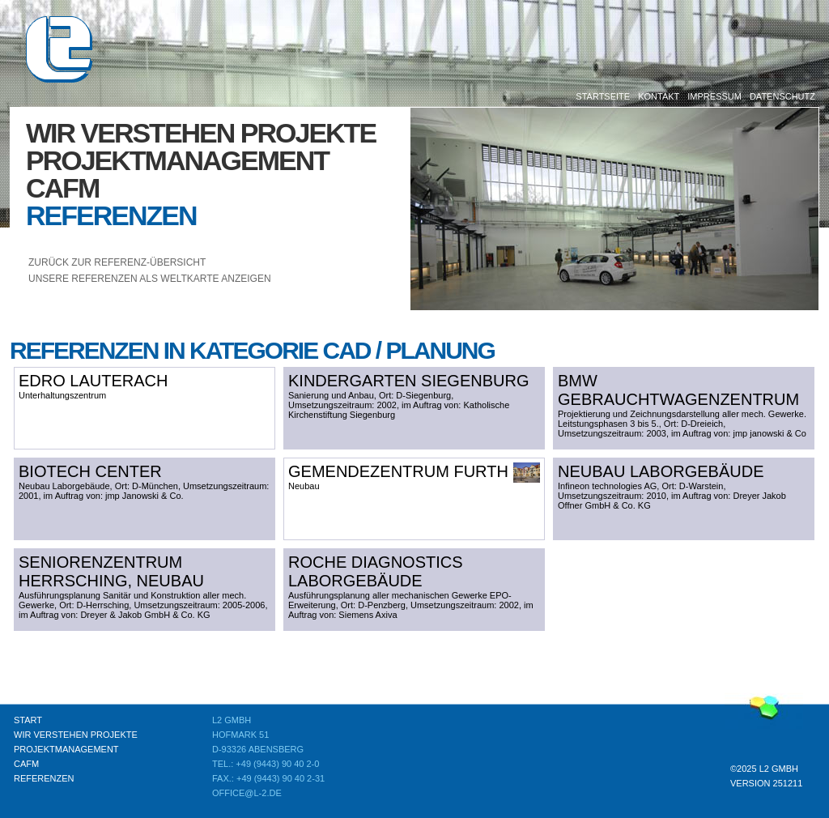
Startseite (603, 96)
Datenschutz (782, 96)
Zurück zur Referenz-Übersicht (117, 262)
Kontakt (658, 96)
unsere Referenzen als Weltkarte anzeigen (149, 278)
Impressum (714, 96)
